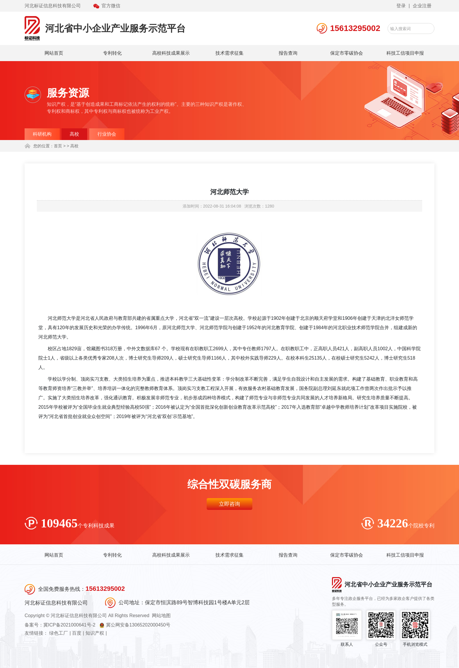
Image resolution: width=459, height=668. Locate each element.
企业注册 (422, 5)
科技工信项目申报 (405, 53)
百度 (76, 633)
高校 (74, 134)
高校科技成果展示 (171, 53)
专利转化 (112, 53)
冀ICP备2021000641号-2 (69, 624)
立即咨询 (229, 504)
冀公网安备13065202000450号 (138, 624)
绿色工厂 (58, 633)
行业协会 (106, 134)
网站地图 (161, 615)
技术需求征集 (229, 53)
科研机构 (42, 134)
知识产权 (94, 633)
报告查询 (288, 53)
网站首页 (53, 53)
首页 (58, 146)
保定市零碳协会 (346, 53)
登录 (401, 5)
